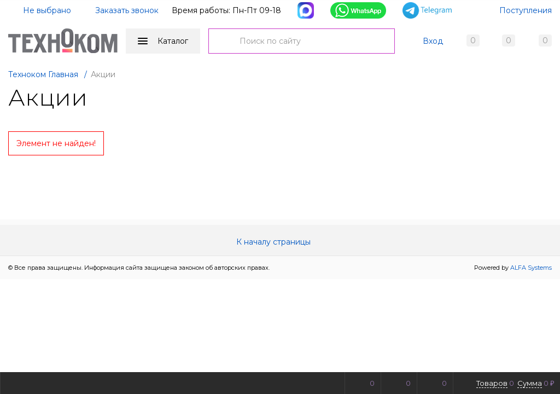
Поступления (525, 10)
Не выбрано (40, 10)
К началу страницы (280, 242)
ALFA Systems (531, 267)
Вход (433, 41)
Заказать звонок (127, 10)
